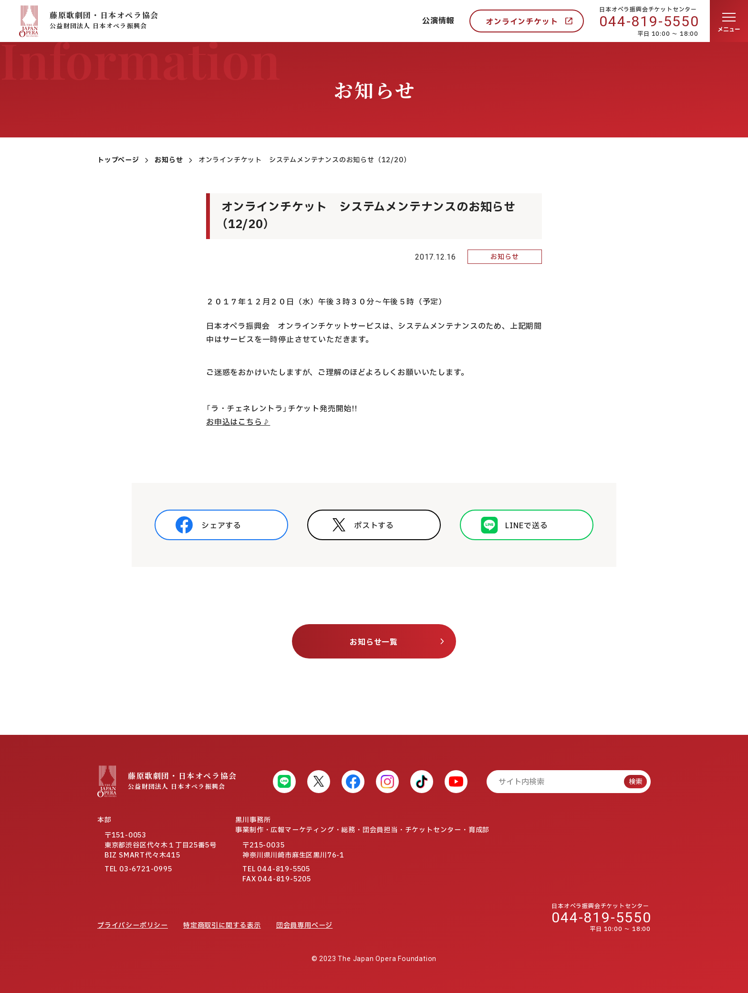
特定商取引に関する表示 (222, 925)
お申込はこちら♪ (238, 422)
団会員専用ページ (304, 925)
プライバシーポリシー (132, 925)
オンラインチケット (522, 22)
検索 (635, 782)
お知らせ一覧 (374, 642)
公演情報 (438, 21)
